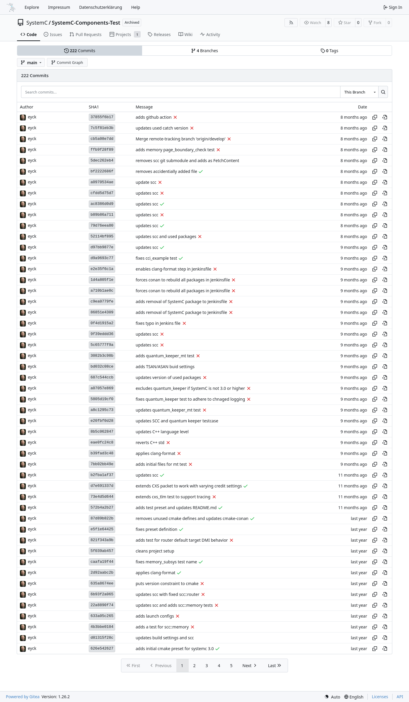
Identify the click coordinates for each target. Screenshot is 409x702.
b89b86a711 (102, 215)
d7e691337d (102, 486)
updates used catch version (162, 128)
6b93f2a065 (102, 594)
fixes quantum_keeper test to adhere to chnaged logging (190, 399)
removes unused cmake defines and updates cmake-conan (192, 518)
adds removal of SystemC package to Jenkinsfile (181, 301)
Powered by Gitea (23, 696)
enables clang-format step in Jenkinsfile (173, 269)
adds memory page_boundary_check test (175, 149)
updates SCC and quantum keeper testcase (177, 421)
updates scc (147, 193)
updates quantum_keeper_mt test (168, 410)
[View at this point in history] (384, 117)
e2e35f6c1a (102, 269)
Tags (329, 50)
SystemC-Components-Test (86, 23)
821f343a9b (102, 540)
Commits (79, 50)
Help (135, 7)
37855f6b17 (102, 117)
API (400, 696)
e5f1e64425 (102, 529)
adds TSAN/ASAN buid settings (165, 366)
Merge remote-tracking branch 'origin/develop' (181, 139)
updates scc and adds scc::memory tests (174, 605)
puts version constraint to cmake (167, 583)
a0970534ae (102, 182)
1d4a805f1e (102, 280)
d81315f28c (102, 637)
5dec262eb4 (102, 160)
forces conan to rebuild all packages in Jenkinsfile (183, 280)
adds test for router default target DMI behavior (182, 540)
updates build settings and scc (165, 637)
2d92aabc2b (102, 572)
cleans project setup (155, 551)
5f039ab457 (102, 551)
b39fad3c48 (102, 453)
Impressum (59, 7)
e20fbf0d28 (102, 421)
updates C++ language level (162, 431)
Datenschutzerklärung (100, 7)
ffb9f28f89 (102, 149)
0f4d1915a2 (102, 323)
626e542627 (102, 648)
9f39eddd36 (102, 334)
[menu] (332, 697)
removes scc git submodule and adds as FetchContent (187, 160)
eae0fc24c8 (102, 442)
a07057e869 (102, 388)
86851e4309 (102, 312)
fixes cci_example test (156, 258)
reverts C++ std (150, 442)
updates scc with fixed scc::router (167, 594)
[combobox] (359, 92)
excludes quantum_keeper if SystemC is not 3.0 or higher (190, 388)
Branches (204, 50)
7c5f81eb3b (102, 128)
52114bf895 (102, 236)
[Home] (11, 7)
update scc (146, 182)
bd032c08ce (102, 366)
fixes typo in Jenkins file (158, 323)
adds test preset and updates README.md (176, 507)
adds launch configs (155, 616)
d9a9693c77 (102, 258)
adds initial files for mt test (161, 464)
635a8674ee (102, 583)
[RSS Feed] (291, 22)
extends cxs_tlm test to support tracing (173, 496)
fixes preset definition (156, 529)
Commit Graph (67, 62)
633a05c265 (102, 616)
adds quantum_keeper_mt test (165, 355)
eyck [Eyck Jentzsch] (32, 117)
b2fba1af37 (102, 475)
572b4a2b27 (102, 507)
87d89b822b (102, 518)
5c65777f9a (102, 345)
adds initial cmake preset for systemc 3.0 (175, 648)
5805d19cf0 (102, 399)
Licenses (380, 696)
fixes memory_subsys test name (166, 562)
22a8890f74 (102, 605)
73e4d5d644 (102, 496)
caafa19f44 (102, 562)
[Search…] (383, 92)
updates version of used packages (168, 377)
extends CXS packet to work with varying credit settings (189, 486)
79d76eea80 (102, 225)
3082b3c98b (102, 355)
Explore (32, 7)
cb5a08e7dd (102, 139)
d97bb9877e (102, 247)
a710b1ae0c (102, 290)
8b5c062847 (102, 431)
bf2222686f (102, 171)
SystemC (37, 23)
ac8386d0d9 (102, 204)
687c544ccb (102, 377)
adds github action (154, 117)
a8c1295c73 (102, 410)
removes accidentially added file (166, 171)
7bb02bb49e (102, 464)
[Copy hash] (374, 117)
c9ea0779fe (102, 301)
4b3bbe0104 (102, 627)
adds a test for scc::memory (162, 627)
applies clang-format (155, 453)
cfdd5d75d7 (102, 193)
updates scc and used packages (166, 236)
